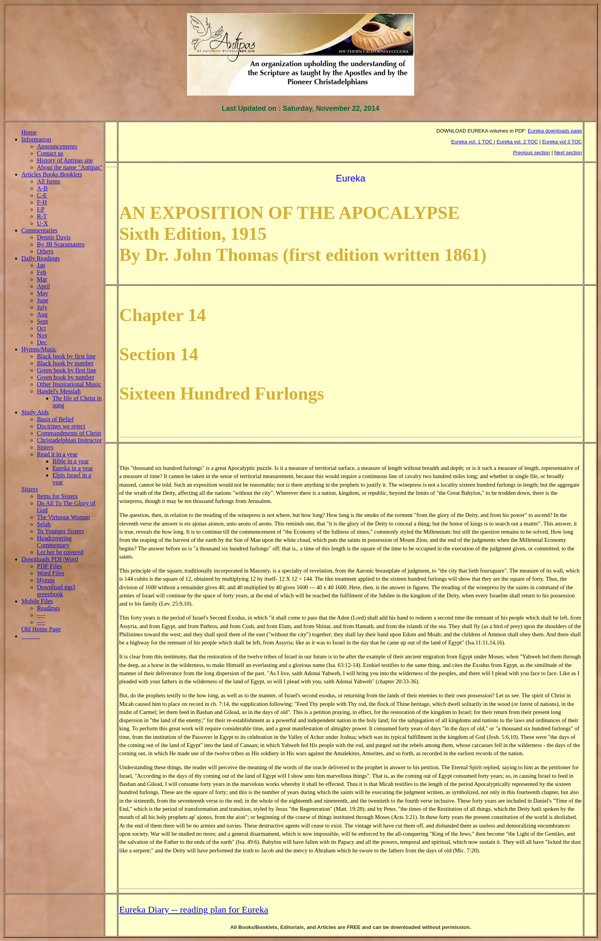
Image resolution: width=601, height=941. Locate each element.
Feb (41, 272)
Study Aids (35, 412)
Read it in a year (57, 454)
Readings (48, 608)
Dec (42, 342)
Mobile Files (37, 601)
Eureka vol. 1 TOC (472, 142)
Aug (42, 314)
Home (28, 132)
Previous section (531, 152)
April (43, 286)
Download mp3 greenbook (56, 590)
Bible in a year (70, 461)
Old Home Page (41, 629)
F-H (42, 202)
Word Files (50, 573)
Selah (44, 524)
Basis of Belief (55, 419)
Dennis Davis (54, 237)
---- (41, 615)
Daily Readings (40, 258)
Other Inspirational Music (69, 384)
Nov (42, 335)
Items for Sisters (57, 496)
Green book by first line (66, 370)
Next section (568, 152)
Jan (41, 265)
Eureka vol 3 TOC (562, 142)
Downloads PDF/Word (49, 559)
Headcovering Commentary (54, 541)
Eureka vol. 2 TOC (517, 142)
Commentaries (39, 230)
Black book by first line (66, 356)
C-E (42, 195)
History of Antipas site (65, 160)
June (42, 300)
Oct (41, 328)
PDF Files (49, 566)
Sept (42, 321)
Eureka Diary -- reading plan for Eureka (193, 909)
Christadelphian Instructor (69, 440)
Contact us (50, 153)
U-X (42, 223)
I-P (41, 209)
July (42, 307)
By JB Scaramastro (61, 244)
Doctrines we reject (61, 426)
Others (45, 251)
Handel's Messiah (59, 391)
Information (36, 139)
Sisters (45, 447)
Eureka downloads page (555, 131)
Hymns (46, 580)
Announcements (57, 146)
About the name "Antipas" (69, 167)
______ (30, 636)
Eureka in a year (72, 468)
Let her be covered (60, 552)
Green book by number (65, 377)
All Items (48, 181)
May (42, 293)
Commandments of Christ (69, 433)
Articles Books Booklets (51, 174)
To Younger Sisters (60, 531)
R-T (42, 216)
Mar (42, 279)
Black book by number (65, 363)
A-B (42, 188)
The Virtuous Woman (63, 517)
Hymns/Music (39, 349)
